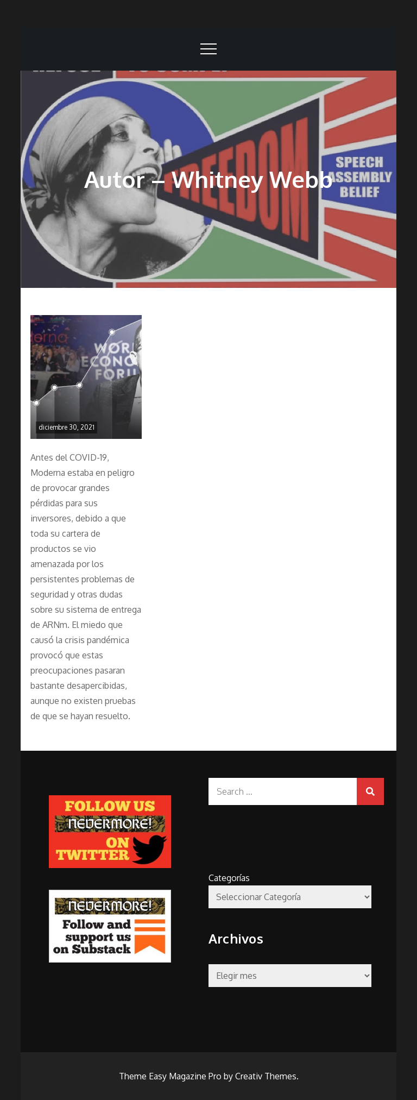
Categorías (229, 877)
